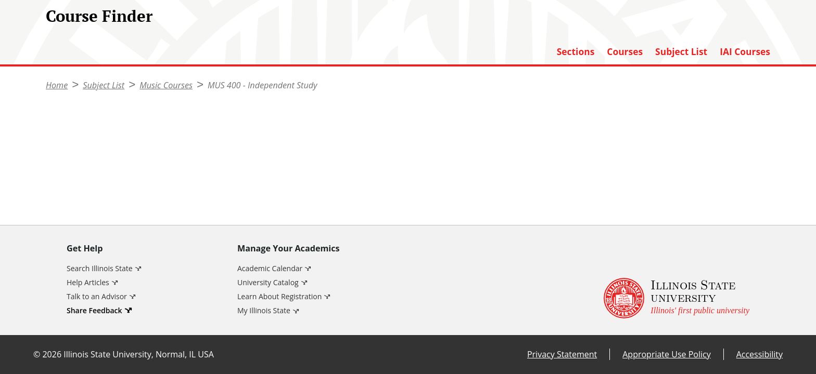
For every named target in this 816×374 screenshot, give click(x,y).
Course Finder (99, 15)
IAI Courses (745, 52)
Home (57, 85)
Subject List (681, 52)
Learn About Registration (279, 296)
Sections (576, 52)
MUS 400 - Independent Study (262, 85)
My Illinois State (263, 310)
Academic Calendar (269, 268)
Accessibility (759, 354)
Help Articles (88, 282)
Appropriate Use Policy (666, 354)
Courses (625, 52)
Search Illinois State (100, 268)
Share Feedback (94, 310)
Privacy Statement (562, 354)
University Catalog (268, 282)
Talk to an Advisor (97, 296)
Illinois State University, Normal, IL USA (138, 354)
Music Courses (166, 85)
